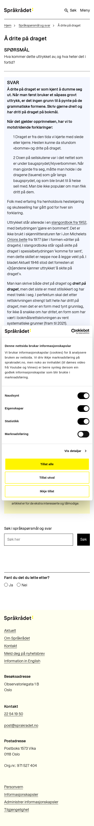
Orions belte (17, 239)
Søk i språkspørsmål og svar (28, 528)
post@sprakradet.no (21, 725)
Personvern (13, 787)
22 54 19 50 (13, 714)
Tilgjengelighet (16, 809)
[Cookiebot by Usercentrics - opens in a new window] (71, 331)
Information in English (22, 661)
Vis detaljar (73, 451)
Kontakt (10, 646)
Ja (11, 585)
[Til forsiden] (18, 10)
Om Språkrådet (17, 638)
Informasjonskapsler (21, 794)
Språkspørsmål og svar (34, 25)
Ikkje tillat (47, 491)
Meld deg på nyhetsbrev (24, 653)
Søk (70, 10)
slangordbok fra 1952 (68, 222)
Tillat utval (47, 477)
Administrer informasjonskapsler (31, 802)
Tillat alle (47, 464)
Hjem (7, 25)
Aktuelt (10, 630)
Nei (24, 585)
